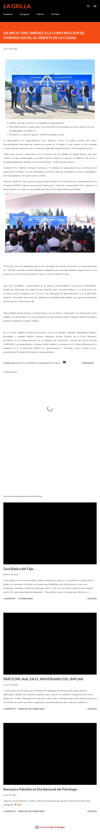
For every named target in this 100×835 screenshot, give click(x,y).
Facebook (7, 14)
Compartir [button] (87, 363)
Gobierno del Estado (48, 363)
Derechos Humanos (25, 363)
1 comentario (25, 598)
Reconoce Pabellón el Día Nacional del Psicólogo (40, 789)
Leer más (92, 598)
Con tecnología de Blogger (50, 827)
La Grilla (17, 6)
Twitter (40, 14)
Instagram (24, 14)
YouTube (55, 14)
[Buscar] (88, 5)
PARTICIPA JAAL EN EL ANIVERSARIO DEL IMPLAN (43, 679)
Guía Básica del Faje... (19, 569)
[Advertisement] (50, 466)
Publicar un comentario (31, 709)
